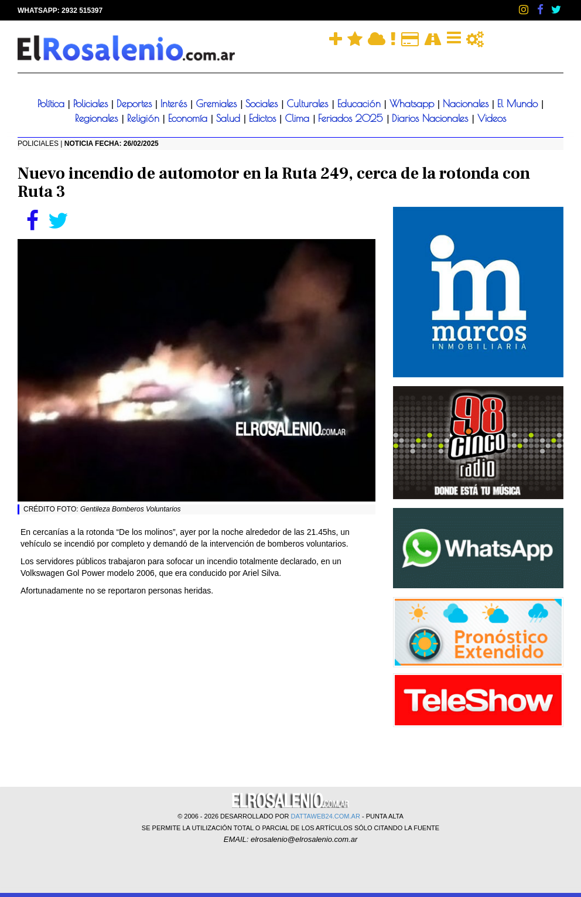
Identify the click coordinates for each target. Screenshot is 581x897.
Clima (299, 118)
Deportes (136, 104)
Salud (230, 118)
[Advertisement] (196, 690)
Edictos (264, 118)
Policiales (92, 104)
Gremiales (218, 104)
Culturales (308, 104)
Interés (175, 104)
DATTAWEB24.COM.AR (325, 816)
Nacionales (467, 104)
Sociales (263, 104)
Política (52, 104)
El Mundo (519, 104)
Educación (360, 104)
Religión (145, 118)
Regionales (98, 118)
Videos (491, 118)
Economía (189, 118)
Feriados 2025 (352, 118)
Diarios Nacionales (431, 118)
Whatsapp (413, 104)
